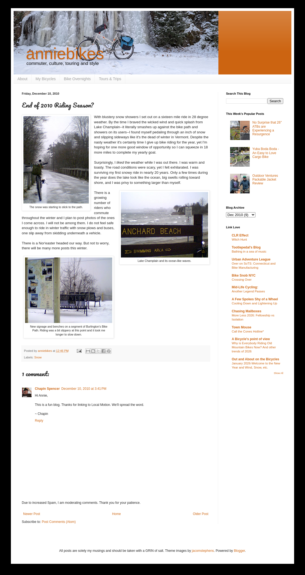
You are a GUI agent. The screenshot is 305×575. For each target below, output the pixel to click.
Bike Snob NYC (243, 275)
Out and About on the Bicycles (255, 359)
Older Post (200, 514)
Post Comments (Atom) (59, 522)
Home (116, 514)
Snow (38, 357)
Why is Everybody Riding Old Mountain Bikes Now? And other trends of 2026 (254, 347)
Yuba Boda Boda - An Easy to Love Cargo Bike (265, 153)
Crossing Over (242, 279)
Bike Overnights (77, 79)
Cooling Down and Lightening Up (254, 303)
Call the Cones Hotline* (248, 331)
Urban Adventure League (251, 259)
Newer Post (31, 514)
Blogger (239, 551)
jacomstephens (203, 551)
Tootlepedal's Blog (246, 247)
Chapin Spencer (47, 389)
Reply (39, 421)
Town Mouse (241, 327)
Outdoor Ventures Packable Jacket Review (265, 179)
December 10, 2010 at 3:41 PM (83, 389)
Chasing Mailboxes (246, 311)
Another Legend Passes (248, 291)
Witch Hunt (239, 239)
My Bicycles (46, 79)
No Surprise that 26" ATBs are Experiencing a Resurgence (267, 128)
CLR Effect (240, 235)
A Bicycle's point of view (251, 339)
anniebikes (65, 53)
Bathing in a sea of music (249, 251)
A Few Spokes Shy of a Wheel (255, 299)
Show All (278, 373)
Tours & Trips (110, 79)
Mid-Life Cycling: (245, 287)
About (22, 79)
